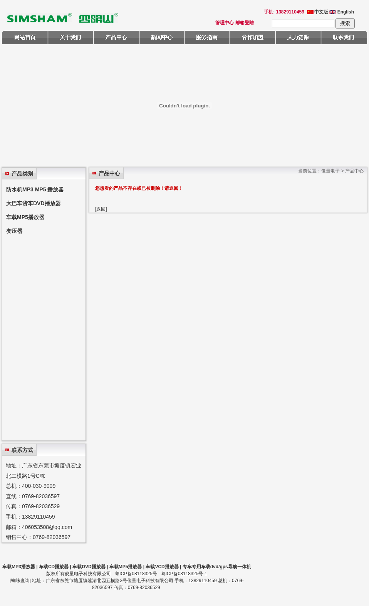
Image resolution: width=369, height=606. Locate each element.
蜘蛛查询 (20, 580)
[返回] (101, 209)
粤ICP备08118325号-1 (184, 573)
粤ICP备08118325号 (136, 573)
